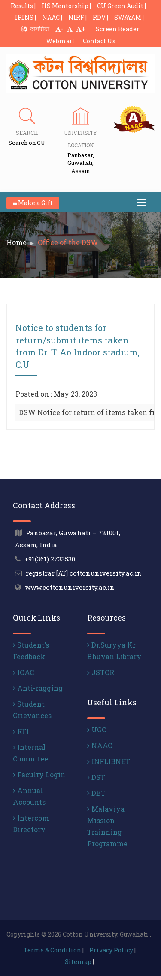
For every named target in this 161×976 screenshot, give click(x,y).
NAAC (99, 745)
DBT (96, 792)
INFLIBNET (108, 761)
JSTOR (100, 672)
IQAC (23, 672)
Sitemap (78, 962)
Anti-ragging (38, 687)
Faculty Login (39, 774)
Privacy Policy (111, 950)
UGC (96, 729)
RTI (21, 731)
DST (96, 777)
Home (16, 242)
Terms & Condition (52, 950)
